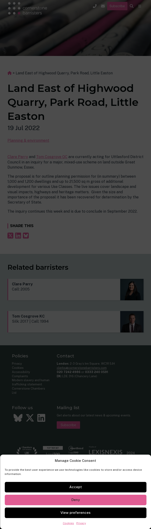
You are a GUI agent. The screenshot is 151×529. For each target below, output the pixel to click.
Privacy (81, 523)
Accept (75, 487)
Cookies (68, 523)
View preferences (75, 513)
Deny (75, 500)
